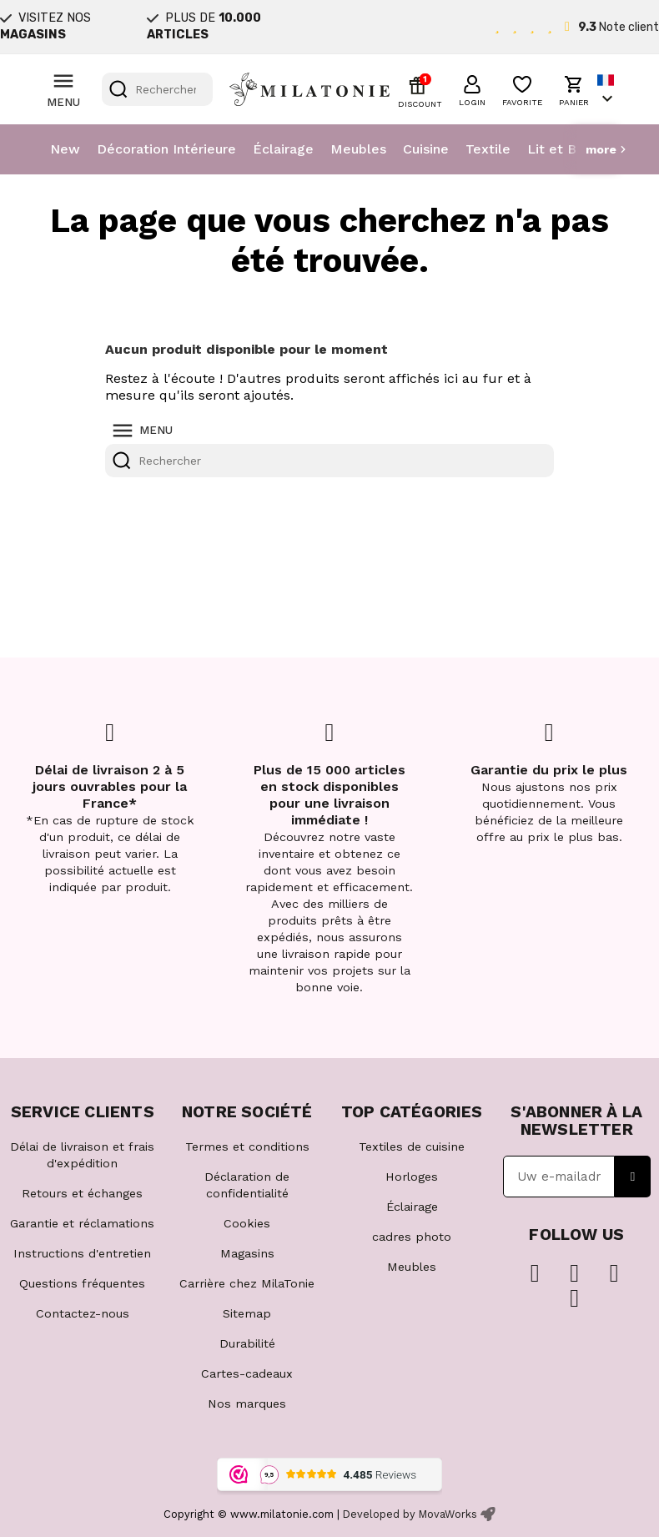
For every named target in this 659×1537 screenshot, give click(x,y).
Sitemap (247, 1313)
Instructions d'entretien (82, 1253)
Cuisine (426, 149)
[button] (472, 88)
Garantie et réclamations (82, 1223)
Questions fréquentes (82, 1283)
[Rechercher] (157, 89)
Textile (488, 149)
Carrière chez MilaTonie (246, 1283)
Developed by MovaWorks (410, 1514)
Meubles (358, 149)
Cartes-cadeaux (247, 1373)
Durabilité (247, 1343)
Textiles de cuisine (412, 1146)
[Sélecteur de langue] (607, 89)
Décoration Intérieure (166, 149)
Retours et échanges (82, 1193)
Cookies (247, 1223)
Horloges (411, 1176)
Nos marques (247, 1403)
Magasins (247, 1253)
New (65, 149)
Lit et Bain (561, 149)
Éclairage (283, 149)
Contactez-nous (82, 1313)
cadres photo (411, 1236)
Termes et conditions (247, 1146)
